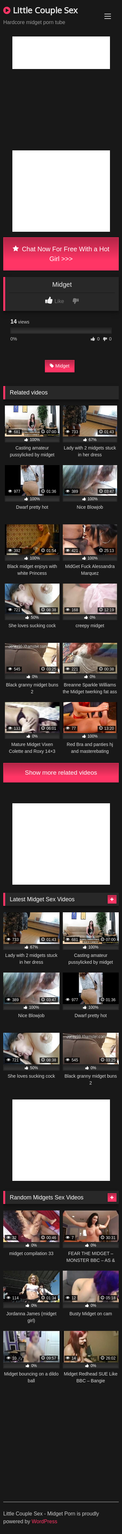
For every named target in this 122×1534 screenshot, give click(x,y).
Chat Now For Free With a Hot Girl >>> (61, 253)
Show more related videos (61, 772)
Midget (59, 365)
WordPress (44, 1521)
